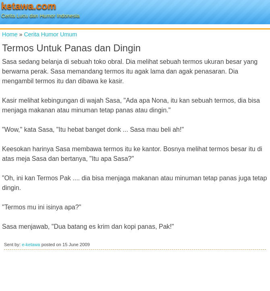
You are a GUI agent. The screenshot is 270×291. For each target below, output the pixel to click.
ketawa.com (28, 5)
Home (9, 34)
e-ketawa (31, 244)
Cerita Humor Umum (50, 34)
